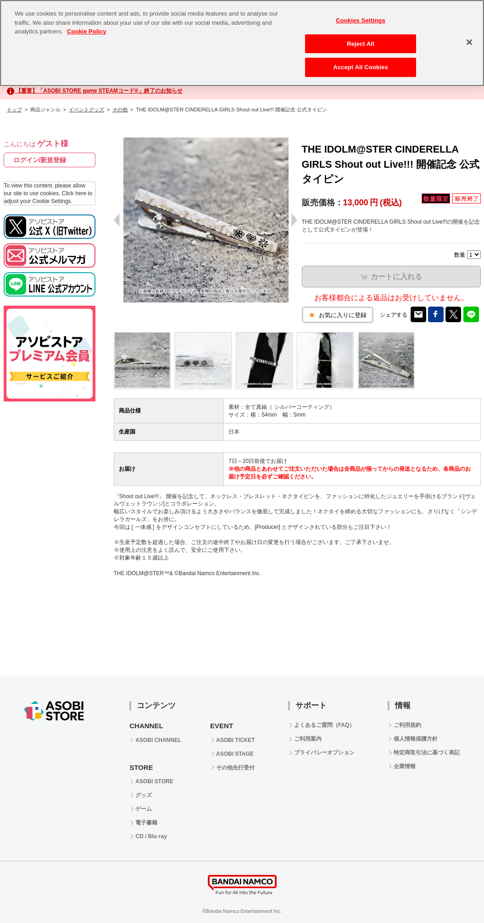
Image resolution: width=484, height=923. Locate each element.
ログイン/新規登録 (40, 160)
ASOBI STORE (154, 781)
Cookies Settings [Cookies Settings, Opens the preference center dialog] (360, 20)
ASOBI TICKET (235, 740)
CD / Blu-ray (151, 836)
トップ (14, 109)
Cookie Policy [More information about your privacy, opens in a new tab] (86, 31)
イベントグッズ (86, 109)
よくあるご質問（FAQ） (324, 725)
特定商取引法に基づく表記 (427, 752)
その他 (120, 109)
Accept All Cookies (360, 67)
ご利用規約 (407, 725)
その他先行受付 (235, 767)
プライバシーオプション (324, 752)
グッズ (143, 795)
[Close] (469, 42)
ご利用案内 (308, 739)
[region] (242, 43)
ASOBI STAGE (235, 754)
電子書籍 (146, 822)
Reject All (360, 43)
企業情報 (405, 766)
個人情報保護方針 (416, 739)
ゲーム (143, 809)
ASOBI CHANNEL (158, 740)
